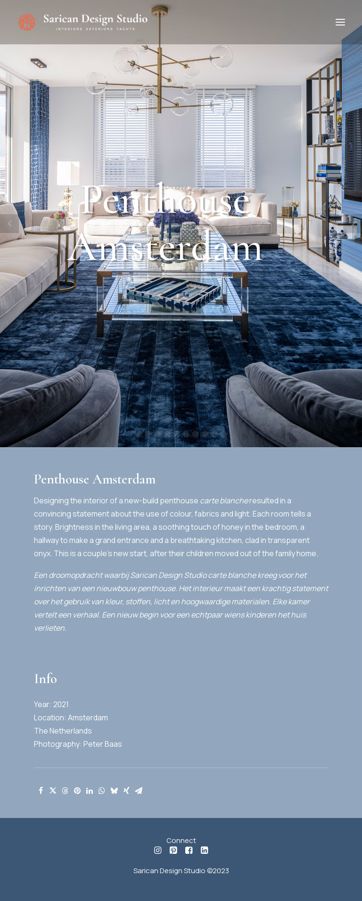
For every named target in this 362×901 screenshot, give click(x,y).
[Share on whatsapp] (101, 790)
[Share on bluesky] (114, 790)
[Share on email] (138, 790)
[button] (340, 22)
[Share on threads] (65, 790)
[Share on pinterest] (77, 790)
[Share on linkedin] (89, 790)
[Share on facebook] (40, 790)
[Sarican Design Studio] (82, 22)
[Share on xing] (126, 790)
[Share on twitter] (52, 790)
